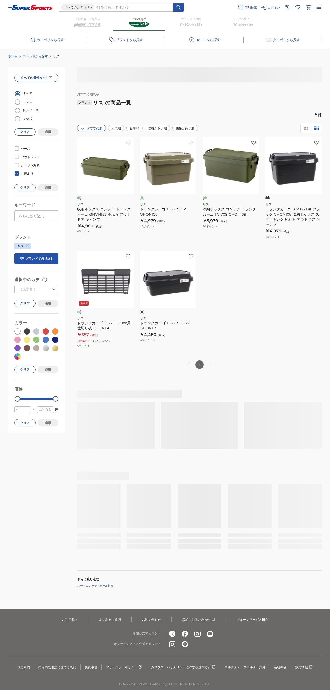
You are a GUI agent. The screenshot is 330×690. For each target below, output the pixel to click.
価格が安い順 (157, 128)
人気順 (116, 128)
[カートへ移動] (308, 7)
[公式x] (172, 634)
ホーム (13, 56)
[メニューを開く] (318, 7)
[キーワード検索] (178, 7)
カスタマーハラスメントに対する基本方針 (183, 667)
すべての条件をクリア (36, 78)
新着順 (134, 128)
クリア (25, 132)
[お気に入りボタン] (128, 143)
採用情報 (304, 667)
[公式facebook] (185, 634)
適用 (48, 132)
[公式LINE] (185, 644)
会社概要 (280, 667)
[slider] (17, 399)
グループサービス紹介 (252, 619)
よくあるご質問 (110, 619)
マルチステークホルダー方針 (245, 667)
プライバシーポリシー (124, 667)
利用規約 (23, 667)
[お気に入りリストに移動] (298, 7)
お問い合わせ (151, 619)
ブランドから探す (35, 56)
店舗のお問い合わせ (198, 619)
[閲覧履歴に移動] (287, 7)
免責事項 (91, 667)
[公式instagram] (197, 634)
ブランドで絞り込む (36, 258)
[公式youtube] (210, 634)
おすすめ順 (92, 128)
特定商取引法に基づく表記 (57, 667)
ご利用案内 (70, 619)
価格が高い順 (185, 128)
